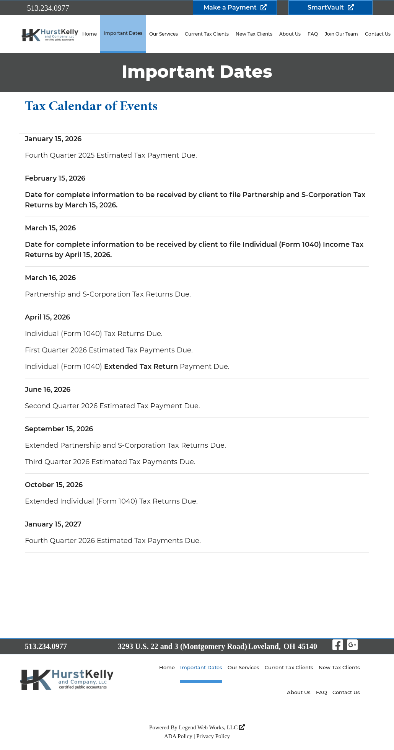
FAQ (313, 34)
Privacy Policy (213, 736)
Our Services (163, 34)
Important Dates (123, 33)
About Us (290, 34)
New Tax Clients (254, 34)
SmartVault (326, 7)
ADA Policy (178, 736)
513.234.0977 (48, 8)
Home (89, 34)
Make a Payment (230, 7)
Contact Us (346, 692)
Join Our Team (341, 34)
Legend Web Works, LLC (212, 727)
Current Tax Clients (207, 34)
